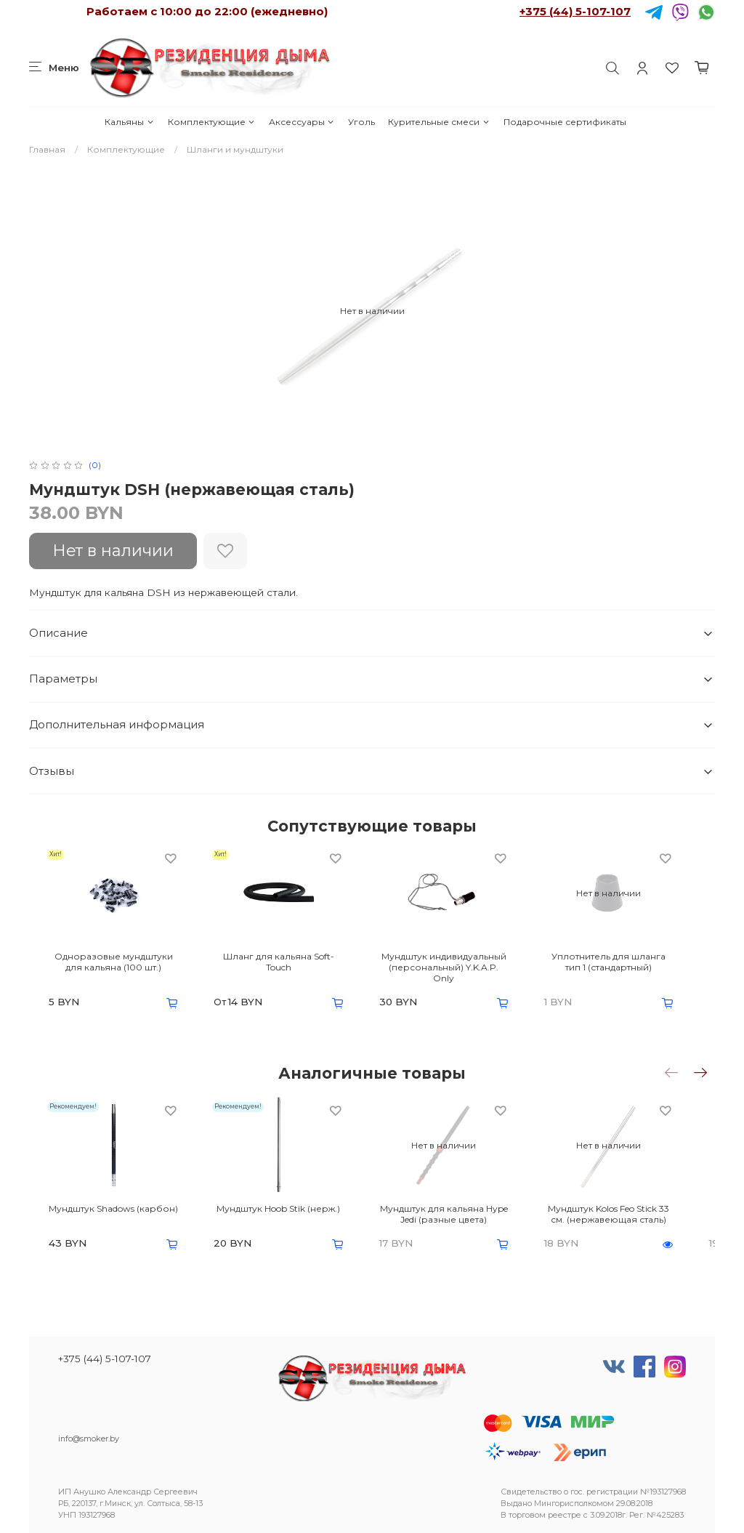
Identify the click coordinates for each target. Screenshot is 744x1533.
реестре (564, 1515)
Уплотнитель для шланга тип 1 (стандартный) (635, 969)
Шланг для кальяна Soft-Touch (284, 963)
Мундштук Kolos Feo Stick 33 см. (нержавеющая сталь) (636, 1217)
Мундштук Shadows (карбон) (108, 1212)
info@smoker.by (88, 1439)
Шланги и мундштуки (235, 149)
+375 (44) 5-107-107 (575, 11)
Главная (47, 149)
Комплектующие (212, 121)
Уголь (361, 121)
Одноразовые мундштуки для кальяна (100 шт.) (108, 969)
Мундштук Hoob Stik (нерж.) (284, 1212)
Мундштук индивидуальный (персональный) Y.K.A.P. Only (460, 969)
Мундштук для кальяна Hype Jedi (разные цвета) (460, 1217)
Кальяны (129, 121)
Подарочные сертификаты (565, 121)
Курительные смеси (439, 121)
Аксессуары (302, 121)
